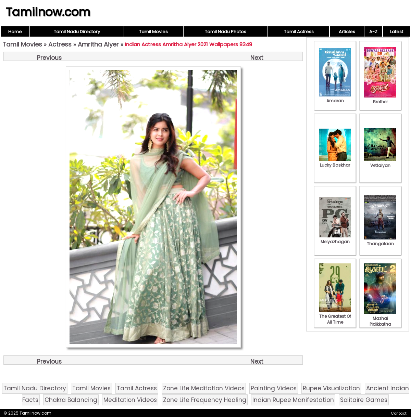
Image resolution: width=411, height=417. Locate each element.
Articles (347, 31)
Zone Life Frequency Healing (204, 400)
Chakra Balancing (71, 400)
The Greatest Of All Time (335, 316)
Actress (60, 44)
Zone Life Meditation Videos (204, 388)
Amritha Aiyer (98, 44)
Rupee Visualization (331, 388)
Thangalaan (380, 241)
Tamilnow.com (48, 12)
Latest (396, 31)
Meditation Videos (130, 400)
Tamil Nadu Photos (225, 31)
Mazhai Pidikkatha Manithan (380, 321)
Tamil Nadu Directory (77, 31)
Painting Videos (274, 388)
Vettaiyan (380, 162)
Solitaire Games (363, 400)
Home (15, 31)
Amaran (335, 98)
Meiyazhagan (335, 239)
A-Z (373, 31)
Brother (380, 99)
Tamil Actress (299, 31)
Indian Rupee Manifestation (293, 400)
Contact (399, 413)
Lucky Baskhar (335, 162)
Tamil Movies (153, 31)
